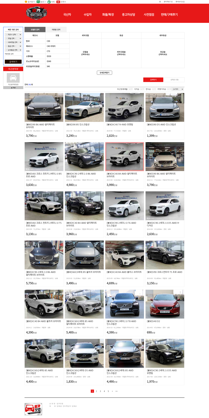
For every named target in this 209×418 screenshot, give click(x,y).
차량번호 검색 (9, 54)
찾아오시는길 (180, 1)
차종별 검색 (56, 29)
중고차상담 (128, 14)
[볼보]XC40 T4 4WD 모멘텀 (120, 124)
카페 (53, 1)
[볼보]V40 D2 (153, 321)
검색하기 (153, 80)
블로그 (43, 1)
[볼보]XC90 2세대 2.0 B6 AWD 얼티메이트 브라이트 (41, 273)
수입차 (87, 14)
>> (116, 391)
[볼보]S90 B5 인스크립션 (77, 124)
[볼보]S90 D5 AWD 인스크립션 (161, 124)
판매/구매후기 (169, 14)
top (14, 87)
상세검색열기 (104, 73)
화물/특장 (108, 14)
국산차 (67, 14)
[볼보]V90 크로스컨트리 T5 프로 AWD (164, 272)
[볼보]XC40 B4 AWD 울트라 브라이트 (43, 321)
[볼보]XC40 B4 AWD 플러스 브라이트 (124, 272)
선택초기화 (174, 80)
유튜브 (63, 1)
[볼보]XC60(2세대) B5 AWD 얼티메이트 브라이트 (79, 322)
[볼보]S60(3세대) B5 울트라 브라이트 (83, 272)
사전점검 (149, 14)
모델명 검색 (35, 29)
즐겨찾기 (31, 1)
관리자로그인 (168, 1)
